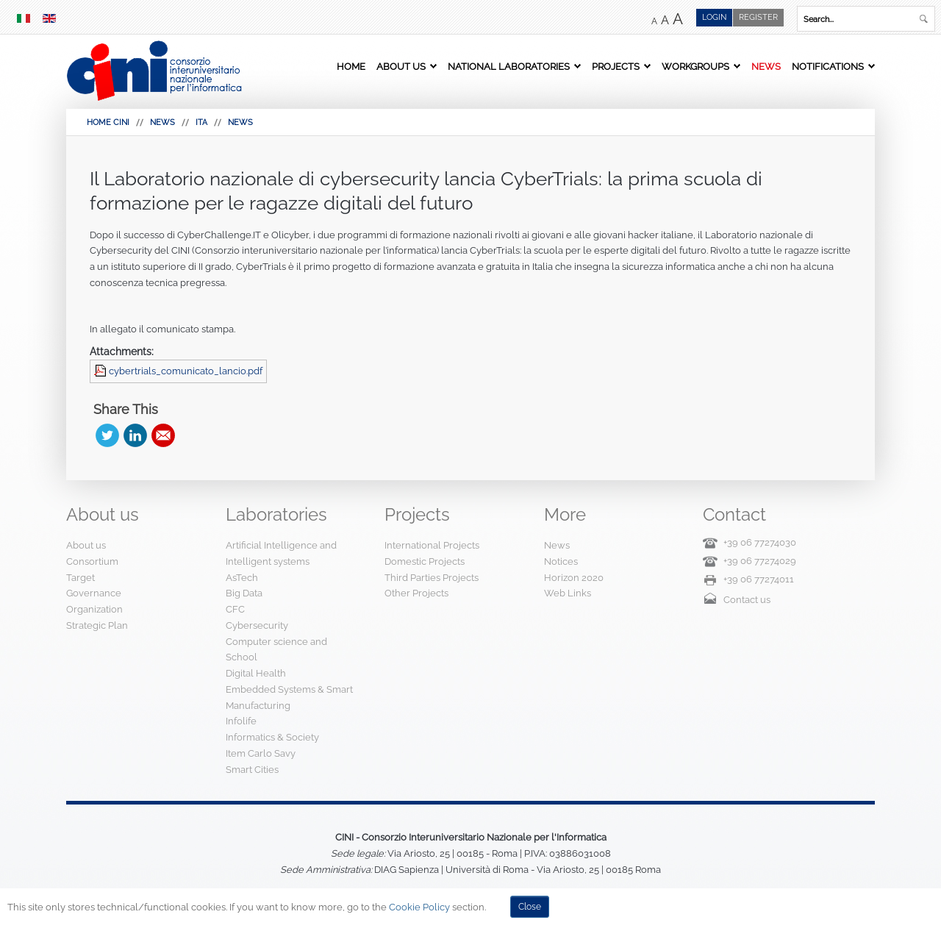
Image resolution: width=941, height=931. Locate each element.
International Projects (431, 545)
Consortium (92, 561)
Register (758, 17)
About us (401, 66)
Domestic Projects (424, 561)
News (766, 66)
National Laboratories (509, 66)
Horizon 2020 (574, 577)
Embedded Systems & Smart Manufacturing (289, 697)
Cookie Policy (419, 907)
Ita (201, 122)
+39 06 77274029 (759, 560)
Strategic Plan (97, 625)
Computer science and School (276, 649)
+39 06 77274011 (758, 579)
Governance (93, 593)
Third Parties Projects (431, 577)
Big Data (244, 593)
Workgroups (695, 66)
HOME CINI (108, 122)
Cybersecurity (257, 625)
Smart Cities (252, 769)
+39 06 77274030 (759, 542)
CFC (235, 609)
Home (351, 66)
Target (80, 577)
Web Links (567, 593)
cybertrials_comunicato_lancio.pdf (185, 371)
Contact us (746, 599)
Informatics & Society (272, 737)
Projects (616, 66)
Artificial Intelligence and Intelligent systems (281, 553)
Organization (94, 609)
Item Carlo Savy (261, 753)
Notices (561, 561)
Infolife (241, 721)
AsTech (242, 577)
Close (529, 907)
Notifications (828, 66)
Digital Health (256, 673)
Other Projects (416, 593)
